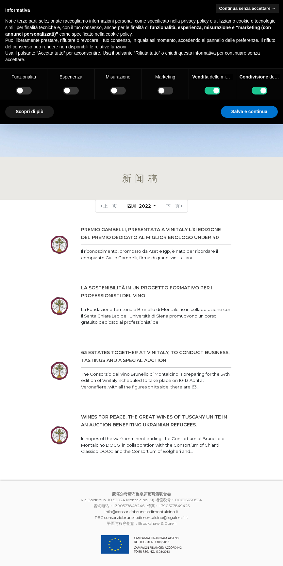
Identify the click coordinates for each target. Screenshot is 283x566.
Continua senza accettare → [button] (247, 8)
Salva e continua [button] (249, 111)
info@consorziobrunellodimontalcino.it (141, 511)
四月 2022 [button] (139, 206)
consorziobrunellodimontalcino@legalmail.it (146, 517)
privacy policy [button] (195, 21)
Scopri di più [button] (29, 111)
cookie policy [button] (118, 34)
